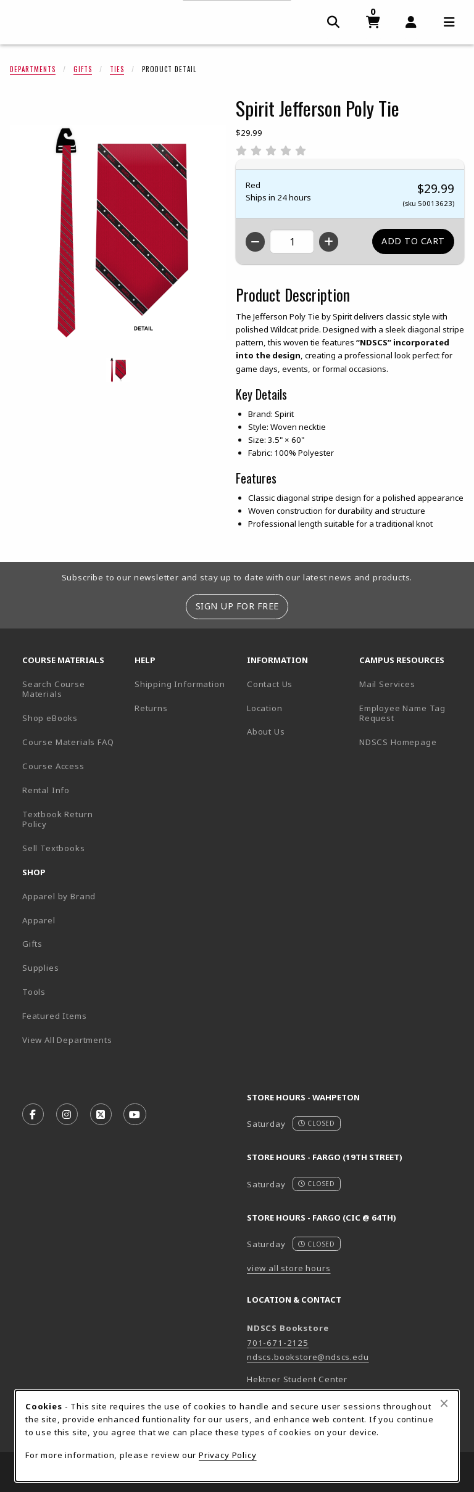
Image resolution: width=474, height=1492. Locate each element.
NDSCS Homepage (398, 742)
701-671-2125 (278, 1342)
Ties (117, 69)
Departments (33, 69)
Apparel (39, 920)
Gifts (82, 69)
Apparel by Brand (59, 896)
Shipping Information (180, 684)
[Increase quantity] (328, 242)
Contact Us (270, 684)
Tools (34, 991)
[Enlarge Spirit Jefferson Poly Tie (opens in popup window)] (118, 232)
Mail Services (387, 684)
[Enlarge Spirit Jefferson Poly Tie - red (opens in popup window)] (118, 370)
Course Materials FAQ (68, 742)
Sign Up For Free (237, 606)
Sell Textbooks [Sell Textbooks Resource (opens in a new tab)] (53, 848)
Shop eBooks (50, 717)
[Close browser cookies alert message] (444, 1403)
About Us (266, 731)
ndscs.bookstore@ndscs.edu (308, 1356)
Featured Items (54, 1015)
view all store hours (289, 1268)
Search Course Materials (53, 689)
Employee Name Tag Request (402, 713)
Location (265, 708)
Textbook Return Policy (57, 819)
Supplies (40, 967)
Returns (151, 708)
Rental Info (46, 790)
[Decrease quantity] (255, 242)
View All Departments (67, 1039)
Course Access (53, 766)
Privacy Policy (228, 1455)
